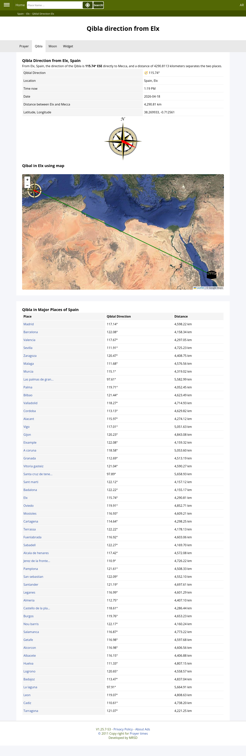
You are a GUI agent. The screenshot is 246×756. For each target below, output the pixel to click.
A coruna (29, 450)
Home (20, 5)
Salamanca (31, 632)
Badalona (30, 490)
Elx (25, 498)
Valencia (29, 340)
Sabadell (29, 545)
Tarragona (30, 711)
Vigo (26, 427)
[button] (34, 189)
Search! (98, 5)
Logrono (29, 671)
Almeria (28, 600)
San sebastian (33, 577)
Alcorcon (29, 648)
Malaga (28, 363)
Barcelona (30, 332)
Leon (27, 695)
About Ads (142, 729)
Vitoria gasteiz (33, 466)
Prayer (24, 46)
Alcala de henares (36, 553)
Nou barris (31, 624)
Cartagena (30, 521)
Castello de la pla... (36, 608)
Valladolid (30, 403)
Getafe (28, 640)
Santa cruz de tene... (37, 474)
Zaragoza (30, 356)
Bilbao (27, 395)
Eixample (30, 442)
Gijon (27, 434)
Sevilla (27, 348)
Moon (53, 46)
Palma (27, 387)
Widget (68, 46)
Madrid (28, 324)
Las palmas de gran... (38, 379)
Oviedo (28, 505)
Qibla (38, 46)
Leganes (29, 592)
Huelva (28, 663)
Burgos (28, 616)
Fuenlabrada (32, 537)
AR (242, 5)
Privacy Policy (123, 729)
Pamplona (30, 569)
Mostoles (30, 513)
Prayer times (139, 733)
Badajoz (29, 679)
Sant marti (30, 482)
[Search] (54, 5)
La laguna (30, 687)
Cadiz (27, 703)
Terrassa (29, 529)
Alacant (28, 419)
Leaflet (199, 287)
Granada (29, 458)
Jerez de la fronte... (36, 561)
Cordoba (29, 411)
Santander (30, 584)
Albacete (29, 655)
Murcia (28, 371)
